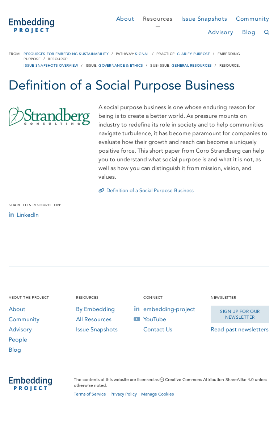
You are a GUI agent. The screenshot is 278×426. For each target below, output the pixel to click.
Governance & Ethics (120, 65)
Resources (158, 18)
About (125, 18)
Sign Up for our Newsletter (240, 314)
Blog (249, 32)
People (18, 339)
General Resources (192, 65)
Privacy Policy (123, 394)
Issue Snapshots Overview (51, 65)
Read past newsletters (240, 329)
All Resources (93, 319)
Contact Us (157, 329)
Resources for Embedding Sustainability (66, 54)
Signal (142, 54)
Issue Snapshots (204, 18)
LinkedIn (24, 214)
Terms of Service (90, 394)
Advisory (220, 32)
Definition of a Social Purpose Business (146, 190)
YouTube (154, 319)
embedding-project (169, 309)
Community (252, 18)
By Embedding (95, 309)
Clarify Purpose (193, 54)
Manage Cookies (157, 394)
